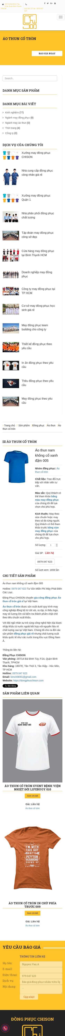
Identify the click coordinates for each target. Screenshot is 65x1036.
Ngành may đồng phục (17, 117)
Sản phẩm (24, 425)
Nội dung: (9, 986)
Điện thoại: (10, 975)
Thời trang (10, 128)
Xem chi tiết (32, 796)
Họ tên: (7, 963)
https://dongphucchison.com (28, 680)
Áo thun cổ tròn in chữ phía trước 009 (32, 904)
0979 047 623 (44, 561)
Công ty (9, 133)
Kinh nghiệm (12, 112)
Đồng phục (38, 425)
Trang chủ (9, 425)
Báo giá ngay (47, 53)
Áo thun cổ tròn (21, 442)
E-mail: (7, 969)
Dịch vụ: (8, 980)
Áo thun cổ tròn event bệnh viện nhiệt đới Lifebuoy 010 (33, 787)
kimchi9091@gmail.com (23, 677)
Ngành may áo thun (15, 122)
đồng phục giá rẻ (24, 633)
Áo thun (51, 425)
